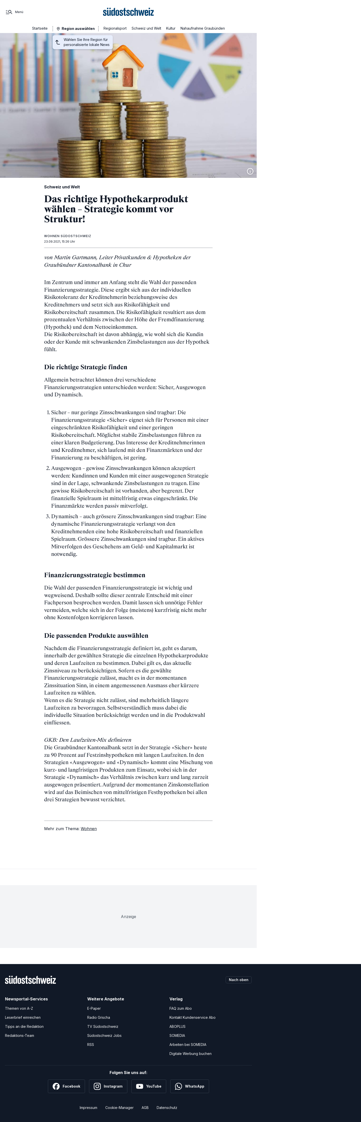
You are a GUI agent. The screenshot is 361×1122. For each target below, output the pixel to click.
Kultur (170, 28)
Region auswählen (78, 28)
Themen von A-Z (19, 1008)
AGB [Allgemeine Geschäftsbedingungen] (145, 1107)
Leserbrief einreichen (23, 1017)
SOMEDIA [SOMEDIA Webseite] (177, 1035)
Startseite (40, 28)
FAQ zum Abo (180, 1008)
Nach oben (238, 979)
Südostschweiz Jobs (104, 1035)
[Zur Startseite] (128, 12)
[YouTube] (148, 1086)
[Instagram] (108, 1086)
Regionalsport (115, 28)
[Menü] (14, 12)
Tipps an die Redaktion (24, 1026)
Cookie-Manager (119, 1107)
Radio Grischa (98, 1017)
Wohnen (89, 828)
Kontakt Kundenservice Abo (192, 1017)
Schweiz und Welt (146, 28)
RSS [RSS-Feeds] (90, 1044)
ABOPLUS (177, 1026)
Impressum (88, 1107)
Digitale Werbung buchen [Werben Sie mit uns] (190, 1053)
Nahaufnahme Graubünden (202, 28)
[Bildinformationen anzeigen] (250, 171)
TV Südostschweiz (102, 1026)
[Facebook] (66, 1086)
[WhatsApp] (189, 1086)
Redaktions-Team (19, 1035)
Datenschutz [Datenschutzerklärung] (167, 1107)
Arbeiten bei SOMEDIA (187, 1044)
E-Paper (94, 1008)
